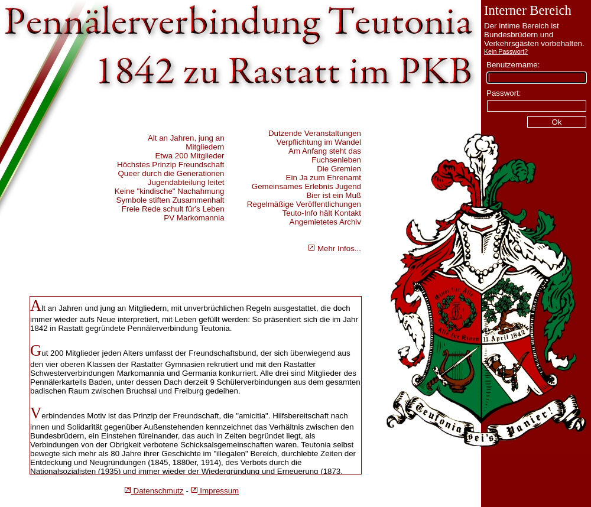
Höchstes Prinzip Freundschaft (171, 164)
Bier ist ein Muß (333, 195)
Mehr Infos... (334, 248)
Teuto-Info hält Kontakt (321, 213)
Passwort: (503, 93)
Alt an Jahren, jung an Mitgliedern (186, 142)
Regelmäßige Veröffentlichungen (304, 204)
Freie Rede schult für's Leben (173, 208)
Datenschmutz (154, 490)
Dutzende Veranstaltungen (314, 133)
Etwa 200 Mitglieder (189, 155)
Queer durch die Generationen (171, 173)
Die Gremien (339, 168)
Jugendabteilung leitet (186, 182)
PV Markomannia (194, 217)
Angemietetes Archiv (326, 221)
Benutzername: (513, 64)
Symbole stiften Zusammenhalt (170, 200)
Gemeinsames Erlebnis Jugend (306, 186)
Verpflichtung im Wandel (319, 142)
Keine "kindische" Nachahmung (170, 191)
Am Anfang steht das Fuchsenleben (324, 155)
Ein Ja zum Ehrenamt (323, 177)
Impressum (215, 490)
